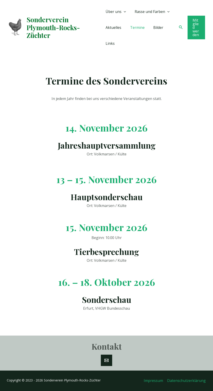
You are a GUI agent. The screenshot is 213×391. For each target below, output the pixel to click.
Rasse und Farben (150, 11)
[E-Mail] (106, 360)
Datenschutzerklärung (187, 380)
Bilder (155, 27)
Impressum (154, 380)
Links (110, 43)
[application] (123, 11)
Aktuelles (113, 27)
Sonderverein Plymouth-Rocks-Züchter (53, 27)
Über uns (116, 11)
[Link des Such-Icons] (180, 27)
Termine (136, 27)
